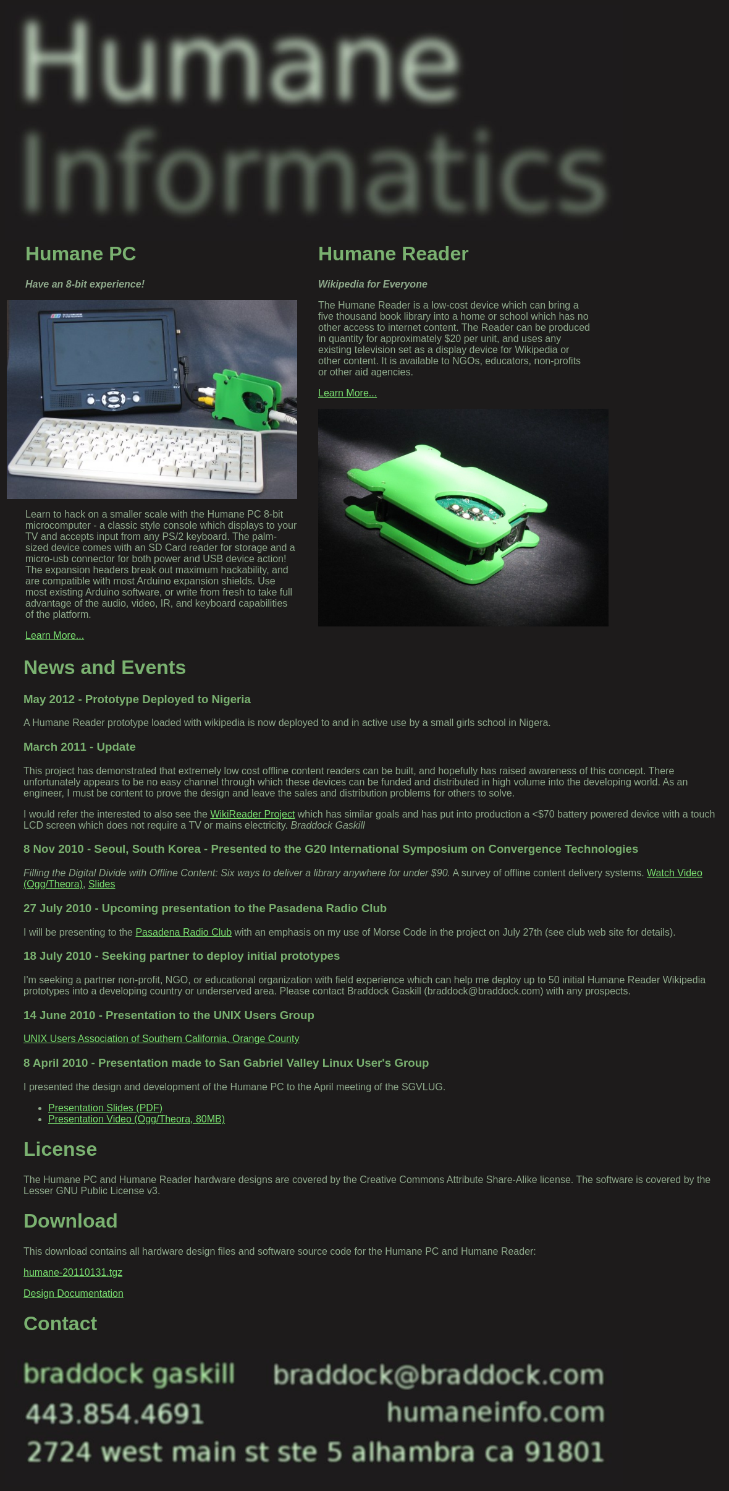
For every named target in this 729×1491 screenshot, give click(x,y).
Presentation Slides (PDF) (105, 1108)
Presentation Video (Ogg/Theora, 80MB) (136, 1119)
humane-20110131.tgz (72, 1272)
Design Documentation (73, 1293)
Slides (102, 884)
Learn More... (54, 635)
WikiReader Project (252, 814)
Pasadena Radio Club (183, 932)
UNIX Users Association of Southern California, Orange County (161, 1038)
